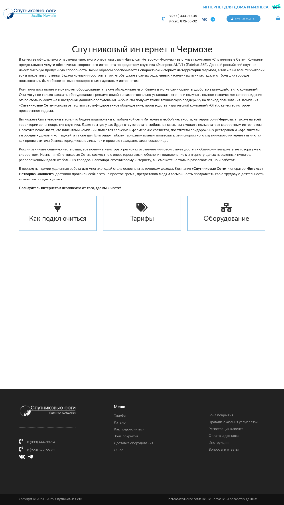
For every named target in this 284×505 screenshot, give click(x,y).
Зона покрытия (126, 436)
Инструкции (219, 442)
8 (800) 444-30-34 (183, 16)
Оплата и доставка (224, 436)
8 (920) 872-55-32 (183, 21)
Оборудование (226, 212)
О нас (118, 450)
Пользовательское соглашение (188, 499)
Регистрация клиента (226, 429)
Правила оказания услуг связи (233, 422)
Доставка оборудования (133, 443)
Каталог (120, 422)
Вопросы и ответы (224, 449)
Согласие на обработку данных (234, 499)
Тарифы (142, 212)
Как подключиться (57, 212)
